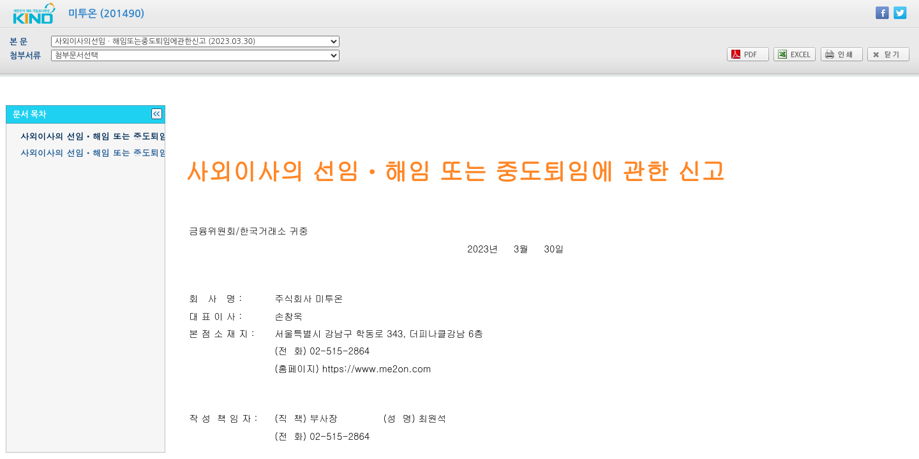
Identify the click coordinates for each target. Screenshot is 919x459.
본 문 (18, 42)
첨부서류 (25, 56)
